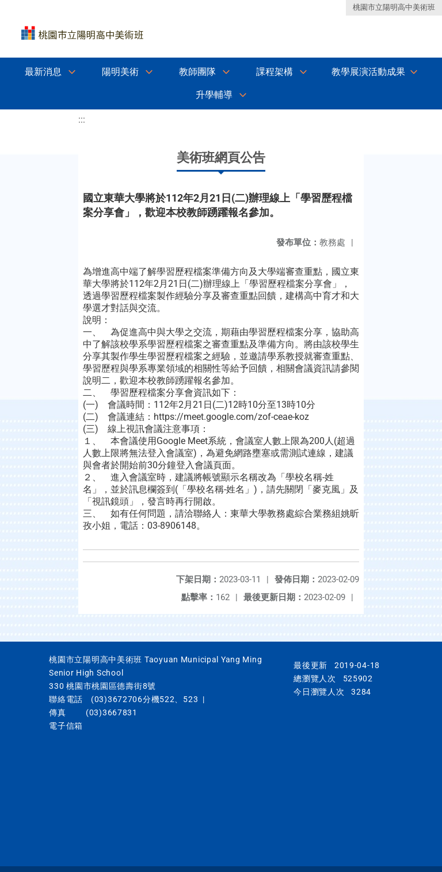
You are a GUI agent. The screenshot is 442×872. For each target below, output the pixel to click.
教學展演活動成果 (368, 71)
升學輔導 (214, 94)
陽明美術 (120, 71)
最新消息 (43, 71)
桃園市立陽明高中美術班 (394, 7)
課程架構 (274, 71)
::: (81, 119)
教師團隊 (197, 71)
